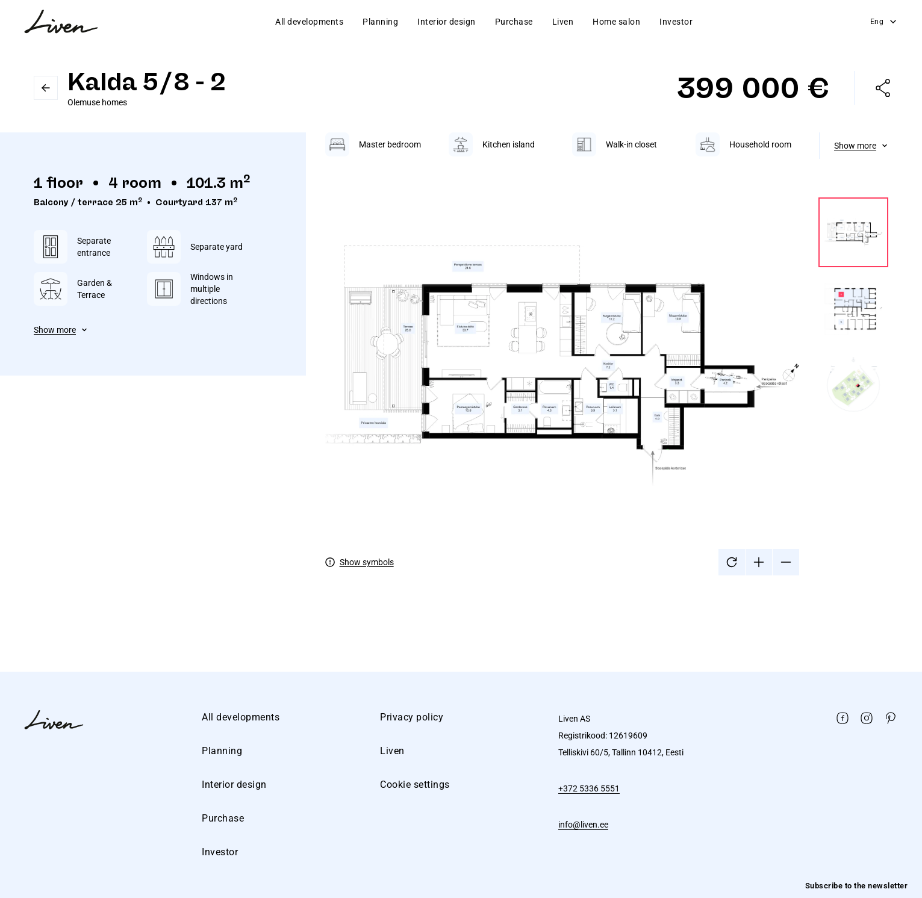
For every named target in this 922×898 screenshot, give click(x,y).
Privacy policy (411, 717)
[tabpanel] (606, 353)
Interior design (446, 21)
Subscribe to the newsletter (856, 885)
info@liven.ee (583, 824)
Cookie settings (415, 784)
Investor (676, 21)
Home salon (616, 21)
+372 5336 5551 (589, 788)
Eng (884, 21)
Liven (563, 21)
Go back (46, 88)
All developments (309, 21)
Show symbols (367, 562)
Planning (380, 21)
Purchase (514, 21)
